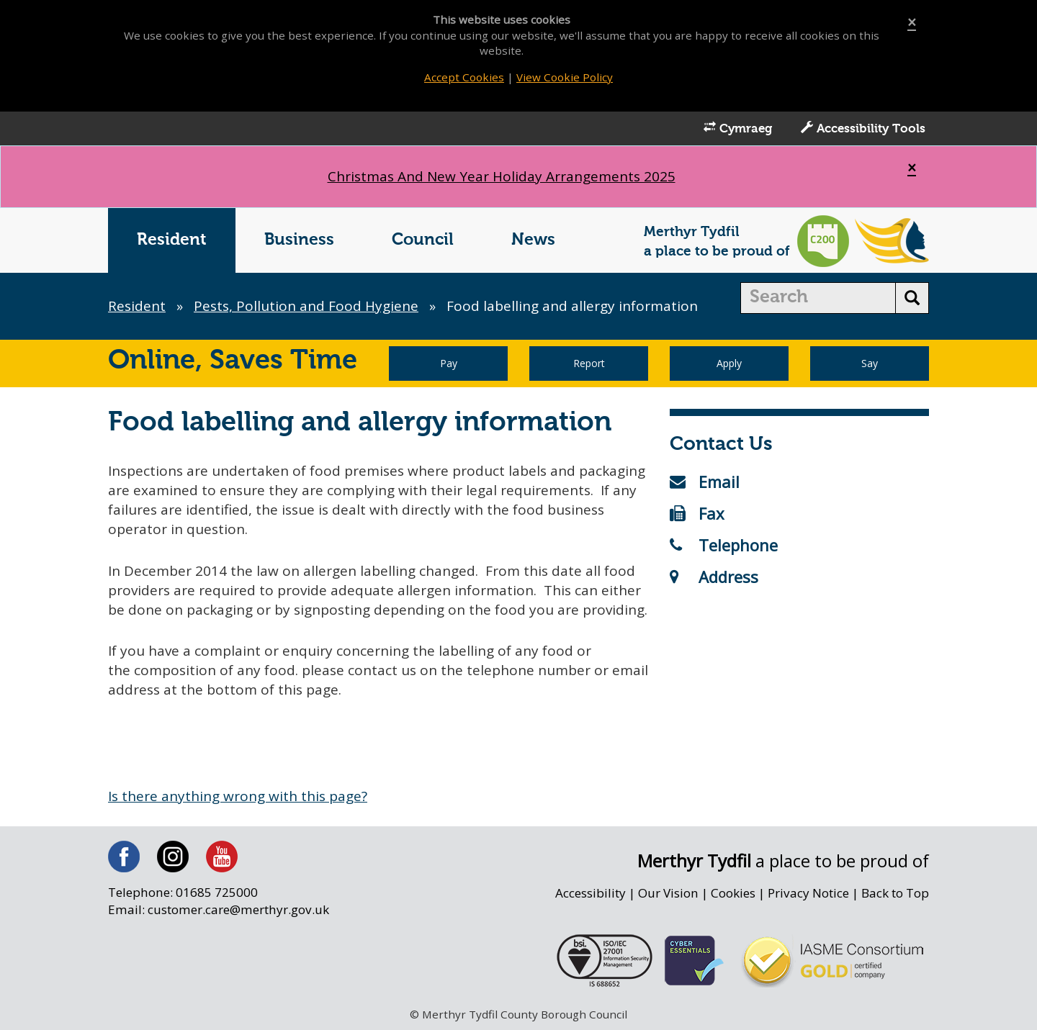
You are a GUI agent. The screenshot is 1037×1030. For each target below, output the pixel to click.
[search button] (912, 298)
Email (705, 481)
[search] (818, 298)
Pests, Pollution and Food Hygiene (306, 306)
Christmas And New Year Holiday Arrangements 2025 (501, 176)
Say (869, 363)
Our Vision (668, 893)
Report (589, 363)
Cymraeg (738, 128)
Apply (729, 363)
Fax (697, 513)
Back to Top (895, 893)
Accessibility (590, 893)
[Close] (911, 22)
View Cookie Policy (564, 77)
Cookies (733, 893)
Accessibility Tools (863, 128)
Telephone (724, 545)
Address (714, 576)
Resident (172, 240)
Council (423, 240)
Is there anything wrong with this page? (237, 796)
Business (299, 240)
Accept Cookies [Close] (464, 77)
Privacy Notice (808, 893)
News (533, 240)
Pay (448, 363)
